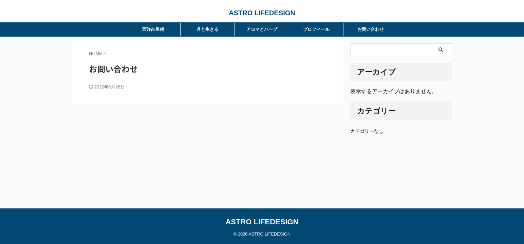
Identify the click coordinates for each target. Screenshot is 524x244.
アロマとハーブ (261, 29)
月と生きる (207, 29)
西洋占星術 (153, 29)
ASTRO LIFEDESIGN (262, 13)
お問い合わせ (370, 29)
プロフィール (316, 29)
